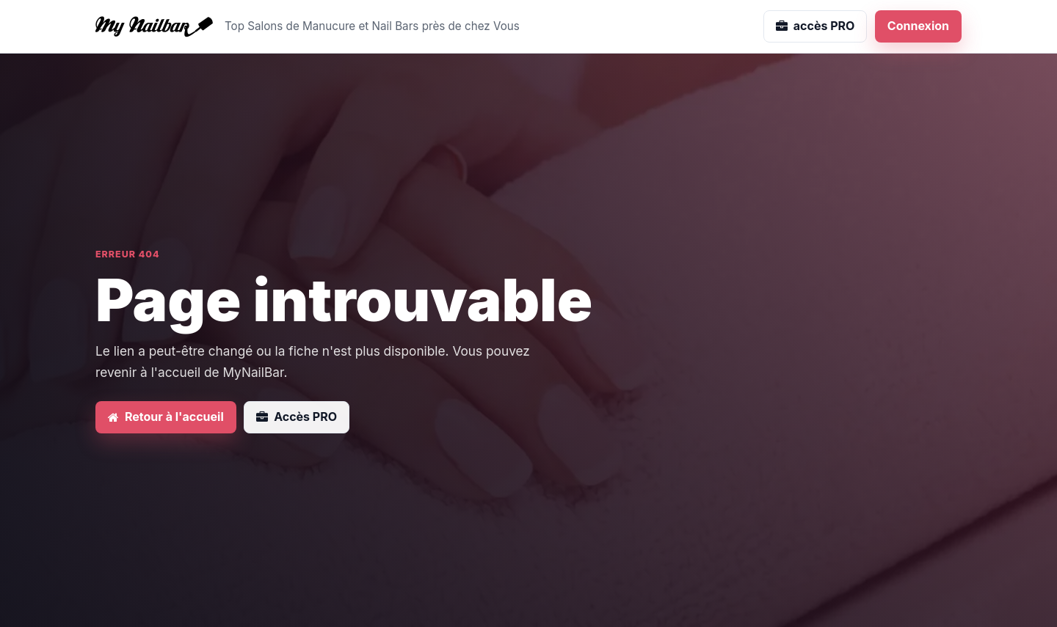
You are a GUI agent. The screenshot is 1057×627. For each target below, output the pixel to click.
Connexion (918, 25)
